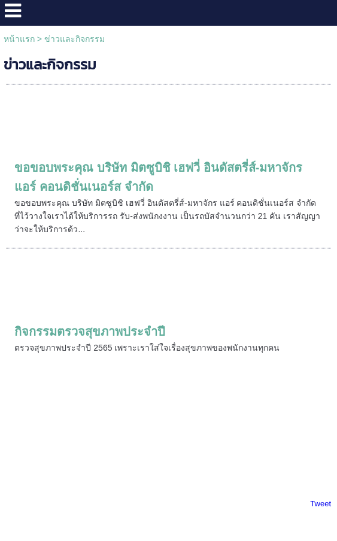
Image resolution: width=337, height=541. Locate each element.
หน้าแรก (19, 39)
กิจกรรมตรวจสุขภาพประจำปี (89, 331)
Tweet (320, 503)
